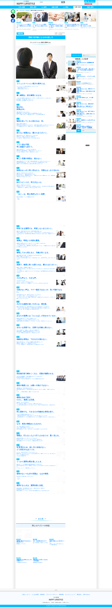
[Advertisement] (40, 214)
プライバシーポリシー (52, 594)
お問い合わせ (86, 594)
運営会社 (79, 594)
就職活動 (27, 10)
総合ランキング (86, 55)
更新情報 (61, 594)
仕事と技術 (22, 10)
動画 (79, 130)
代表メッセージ (26, 594)
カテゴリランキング (76, 55)
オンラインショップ (70, 594)
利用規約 (42, 594)
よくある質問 (35, 594)
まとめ (40, 519)
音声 (83, 130)
